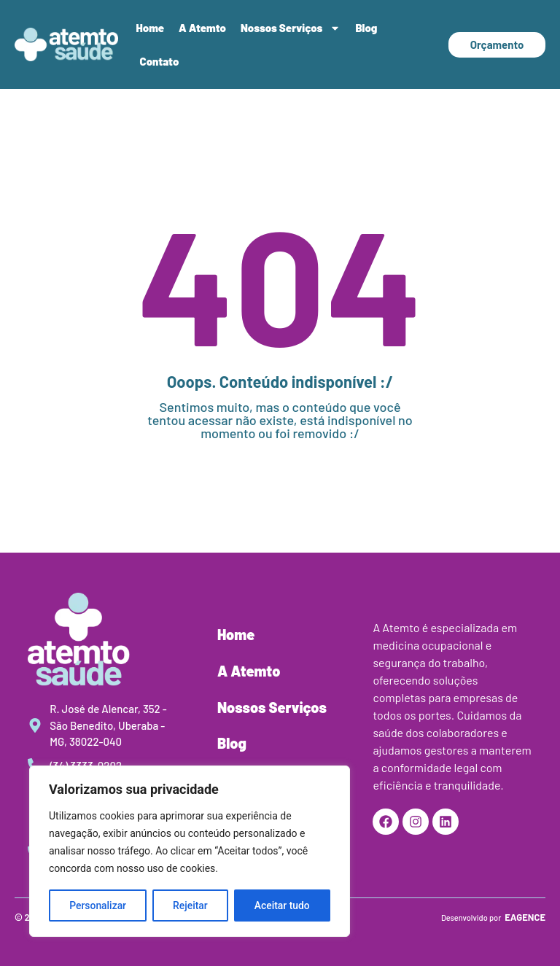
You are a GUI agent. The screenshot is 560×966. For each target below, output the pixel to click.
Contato (159, 61)
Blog (366, 27)
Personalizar (97, 905)
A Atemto (202, 27)
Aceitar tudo (282, 905)
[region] (189, 851)
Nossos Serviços (291, 28)
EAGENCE (525, 917)
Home (150, 27)
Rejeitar (190, 905)
